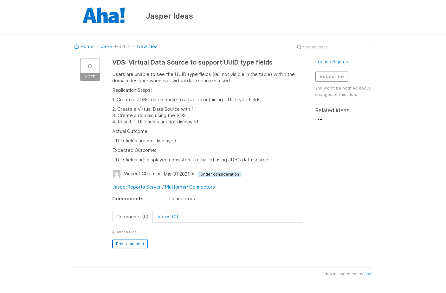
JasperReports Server (136, 187)
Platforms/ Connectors (190, 187)
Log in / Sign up (331, 62)
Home (84, 46)
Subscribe (332, 76)
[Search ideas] (333, 47)
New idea (147, 46)
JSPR (107, 46)
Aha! (368, 273)
